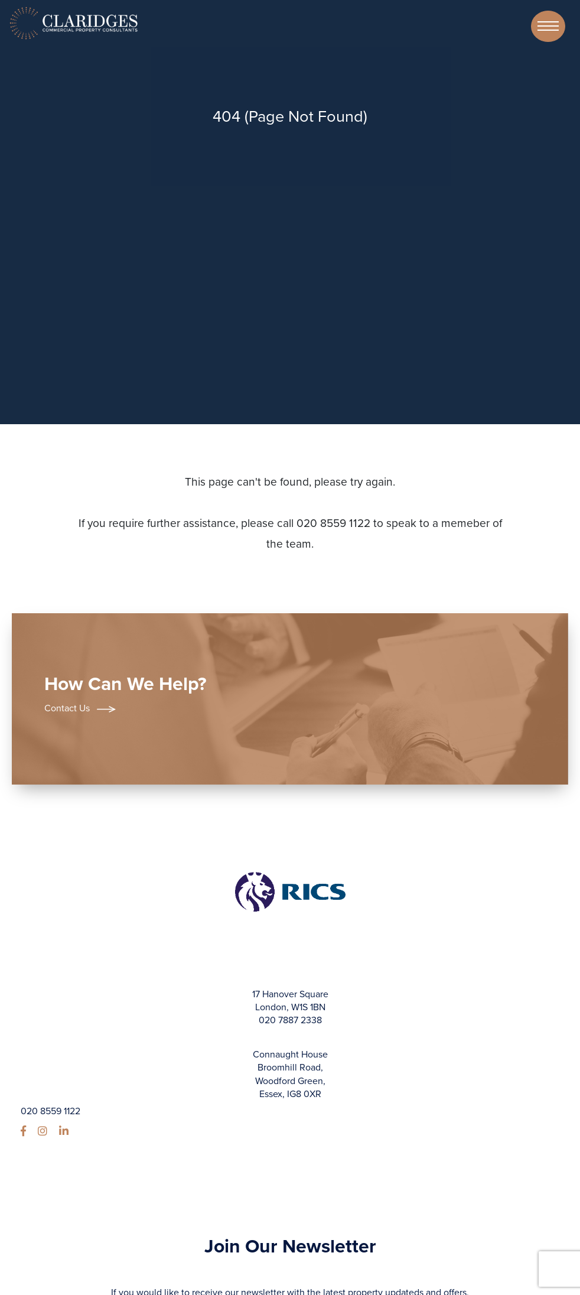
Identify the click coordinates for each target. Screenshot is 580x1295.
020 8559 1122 (50, 1111)
